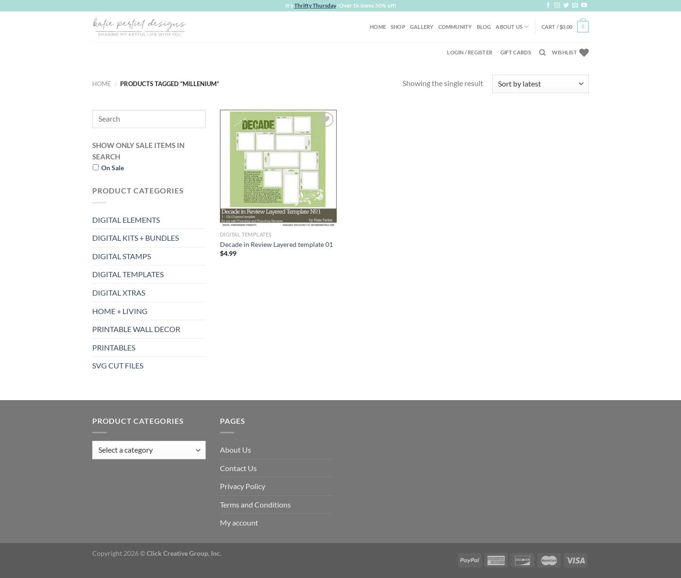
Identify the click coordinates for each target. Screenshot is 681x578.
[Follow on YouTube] (584, 5)
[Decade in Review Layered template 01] (278, 168)
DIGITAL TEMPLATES (128, 274)
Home (378, 27)
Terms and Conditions (255, 504)
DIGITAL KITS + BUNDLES (135, 237)
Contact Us (238, 468)
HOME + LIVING (120, 311)
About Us (512, 26)
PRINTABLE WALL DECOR (136, 328)
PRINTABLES (113, 347)
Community (455, 27)
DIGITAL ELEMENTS (126, 219)
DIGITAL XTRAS (118, 292)
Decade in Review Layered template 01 (276, 244)
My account (239, 522)
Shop (398, 27)
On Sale (112, 168)
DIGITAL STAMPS (121, 256)
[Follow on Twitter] (566, 5)
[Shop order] (540, 84)
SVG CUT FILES (117, 365)
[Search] (542, 52)
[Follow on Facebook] (548, 5)
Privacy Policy (242, 486)
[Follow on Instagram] (557, 5)
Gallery (422, 27)
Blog (484, 27)
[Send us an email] (575, 5)
